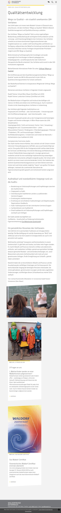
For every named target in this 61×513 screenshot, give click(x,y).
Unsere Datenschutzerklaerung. (46, 509)
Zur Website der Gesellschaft (31, 222)
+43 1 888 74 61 (33, 506)
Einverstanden (28, 511)
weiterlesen (13, 396)
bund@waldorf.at (46, 506)
